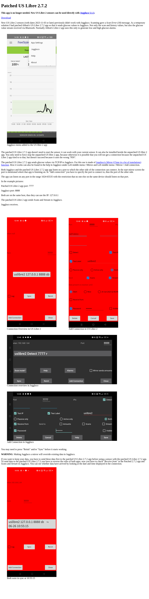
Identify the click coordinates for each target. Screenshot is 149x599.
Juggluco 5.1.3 (87, 13)
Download (6, 18)
